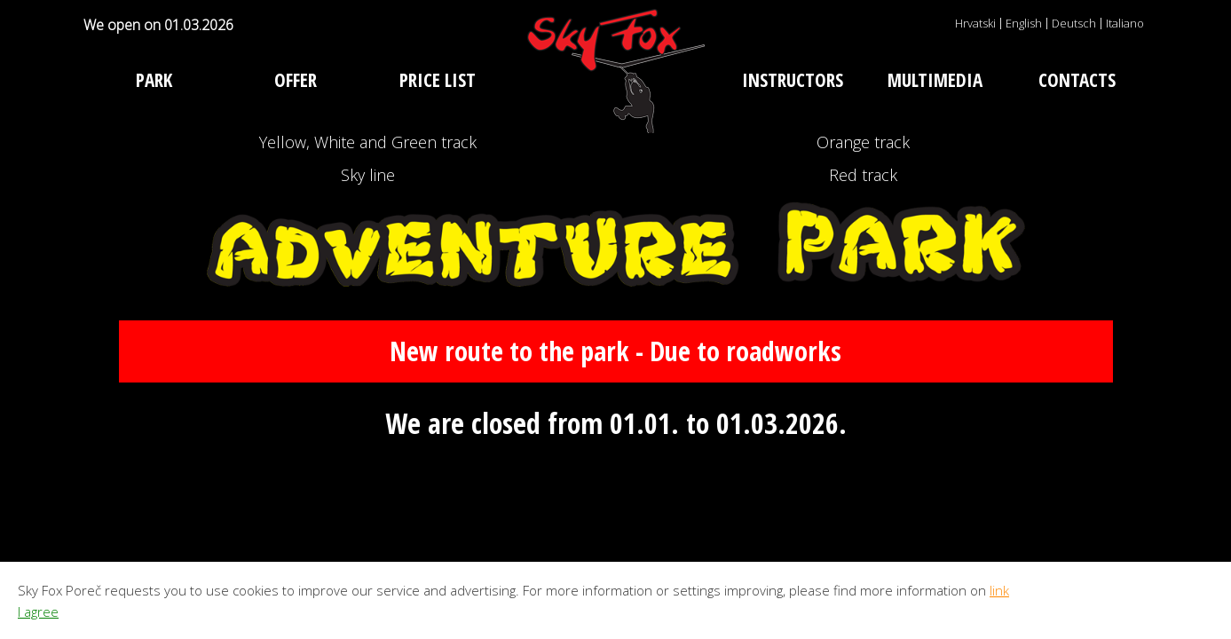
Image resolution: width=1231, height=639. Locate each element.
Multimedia (935, 79)
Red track (863, 269)
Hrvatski (975, 23)
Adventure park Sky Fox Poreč (615, 71)
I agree (38, 611)
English (1024, 23)
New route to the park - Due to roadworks (616, 479)
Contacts (1077, 79)
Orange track (863, 173)
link (999, 590)
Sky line (368, 269)
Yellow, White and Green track (368, 173)
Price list (437, 79)
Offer (295, 79)
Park (154, 79)
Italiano (1125, 23)
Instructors (792, 79)
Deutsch (1074, 23)
